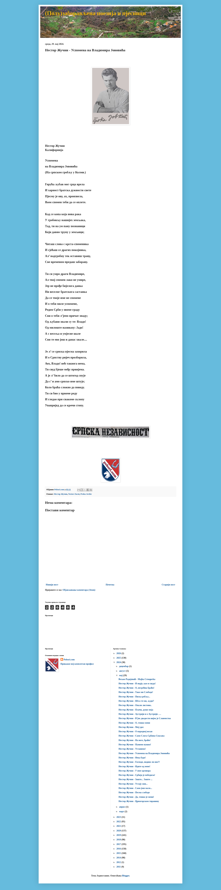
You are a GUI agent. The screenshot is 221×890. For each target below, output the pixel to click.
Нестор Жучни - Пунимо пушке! (134, 744)
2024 (119, 662)
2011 (118, 867)
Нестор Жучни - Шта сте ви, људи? (136, 701)
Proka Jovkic (86, 494)
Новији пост (52, 584)
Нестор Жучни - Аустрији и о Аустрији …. (139, 714)
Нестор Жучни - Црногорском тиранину (138, 801)
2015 (119, 853)
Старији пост (168, 584)
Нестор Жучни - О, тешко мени (134, 723)
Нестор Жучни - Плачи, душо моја (135, 710)
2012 (119, 862)
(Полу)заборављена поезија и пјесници (95, 13)
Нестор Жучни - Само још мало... (135, 788)
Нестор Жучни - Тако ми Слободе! (135, 692)
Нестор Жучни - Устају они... (133, 784)
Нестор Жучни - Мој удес (131, 727)
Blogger (125, 876)
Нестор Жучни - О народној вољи (135, 731)
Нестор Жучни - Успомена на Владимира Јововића (144, 753)
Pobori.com (69, 659)
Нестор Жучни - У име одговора (134, 771)
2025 (119, 658)
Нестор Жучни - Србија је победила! (136, 775)
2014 (119, 857)
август (122, 671)
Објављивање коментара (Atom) (79, 590)
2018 (119, 839)
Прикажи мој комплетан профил (77, 664)
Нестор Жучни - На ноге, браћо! (134, 740)
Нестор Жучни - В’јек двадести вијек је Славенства (144, 718)
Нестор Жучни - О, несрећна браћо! (136, 688)
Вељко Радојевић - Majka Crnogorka (136, 679)
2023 (119, 817)
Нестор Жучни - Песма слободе (134, 792)
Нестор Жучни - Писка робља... (134, 696)
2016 (119, 849)
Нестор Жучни (60, 494)
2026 (119, 653)
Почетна (110, 584)
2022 (119, 821)
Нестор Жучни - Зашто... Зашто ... (135, 779)
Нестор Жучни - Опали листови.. (135, 705)
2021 (119, 826)
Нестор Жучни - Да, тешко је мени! (136, 797)
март (122, 811)
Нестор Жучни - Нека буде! (132, 757)
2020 (119, 830)
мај (121, 675)
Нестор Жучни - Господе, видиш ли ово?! (139, 762)
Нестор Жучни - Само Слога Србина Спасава (141, 736)
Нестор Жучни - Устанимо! (132, 749)
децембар (124, 666)
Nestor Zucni (74, 494)
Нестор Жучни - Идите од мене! (134, 766)
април (122, 807)
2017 (119, 844)
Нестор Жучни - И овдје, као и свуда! (137, 683)
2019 (119, 835)
